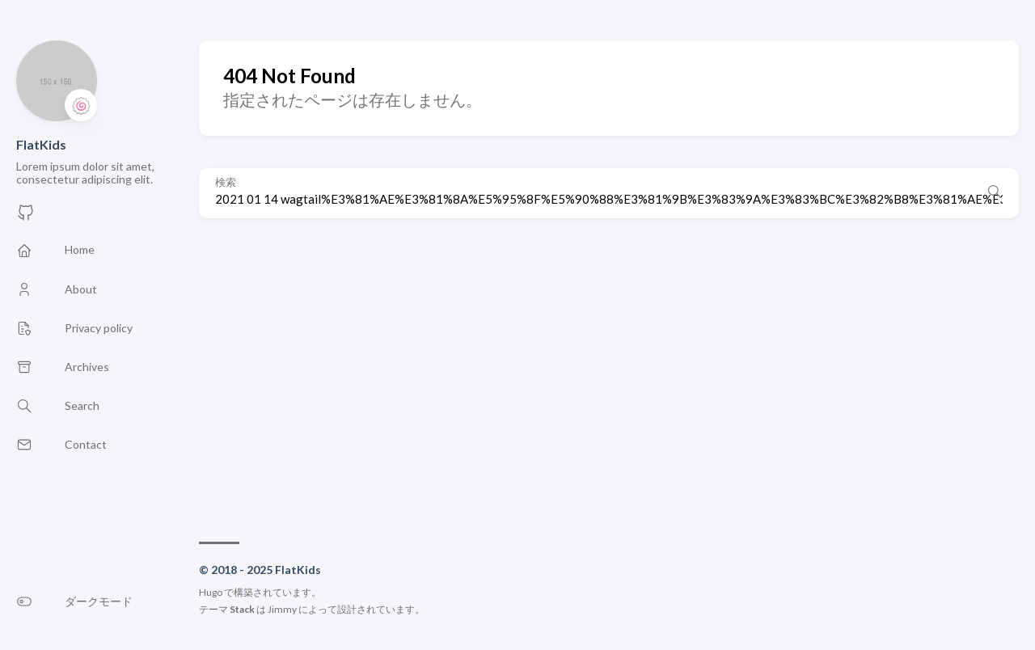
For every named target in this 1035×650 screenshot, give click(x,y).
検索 (225, 182)
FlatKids (41, 144)
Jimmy (282, 609)
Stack (242, 609)
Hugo (210, 592)
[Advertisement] (609, 372)
